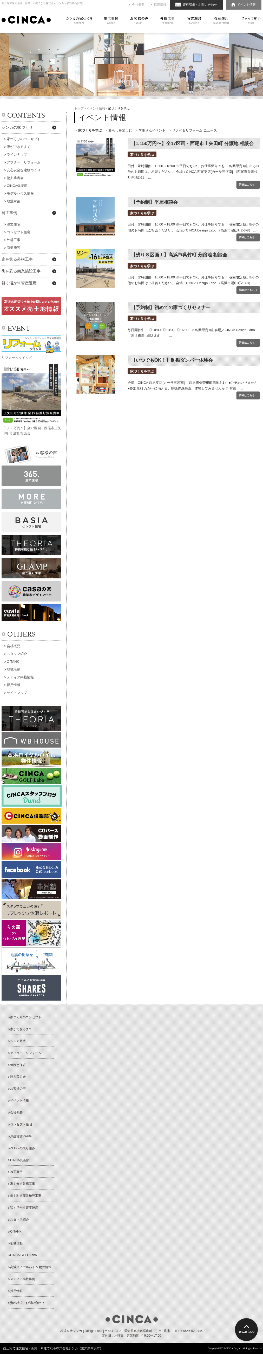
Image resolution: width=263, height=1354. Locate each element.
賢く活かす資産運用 (19, 283)
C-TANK (13, 662)
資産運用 (221, 20)
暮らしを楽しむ (120, 130)
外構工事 (167, 20)
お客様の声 (139, 20)
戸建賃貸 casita (21, 1136)
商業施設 (194, 20)
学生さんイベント (152, 130)
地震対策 (13, 201)
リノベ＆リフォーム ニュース (194, 130)
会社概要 (138, 4)
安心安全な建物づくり (24, 170)
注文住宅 (13, 224)
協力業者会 (15, 178)
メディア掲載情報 (20, 677)
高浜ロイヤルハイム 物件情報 (30, 1267)
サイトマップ (17, 693)
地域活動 (13, 669)
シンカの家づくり (79, 20)
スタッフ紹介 (251, 20)
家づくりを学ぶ (90, 130)
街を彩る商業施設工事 (21, 271)
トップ (79, 108)
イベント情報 (246, 4)
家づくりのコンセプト (24, 139)
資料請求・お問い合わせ (200, 4)
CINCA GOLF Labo (23, 1255)
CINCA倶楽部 (17, 186)
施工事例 (111, 20)
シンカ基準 (18, 1041)
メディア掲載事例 (22, 1279)
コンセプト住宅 (18, 232)
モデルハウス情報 (20, 193)
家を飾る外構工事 (17, 259)
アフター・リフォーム (24, 162)
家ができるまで (18, 147)
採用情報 (160, 4)
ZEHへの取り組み (22, 1148)
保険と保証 (18, 1065)
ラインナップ (17, 154)
